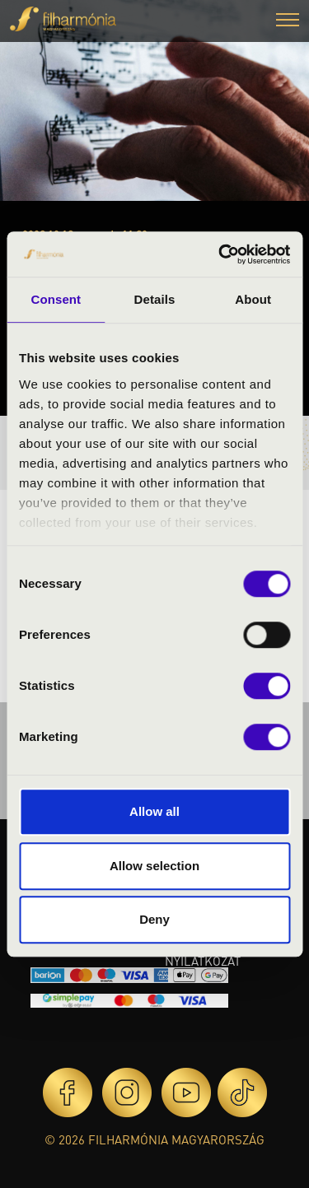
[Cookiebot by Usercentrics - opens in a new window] (220, 254)
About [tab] (253, 299)
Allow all (154, 811)
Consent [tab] (55, 299)
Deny (154, 919)
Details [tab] (155, 299)
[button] (287, 21)
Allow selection (154, 866)
